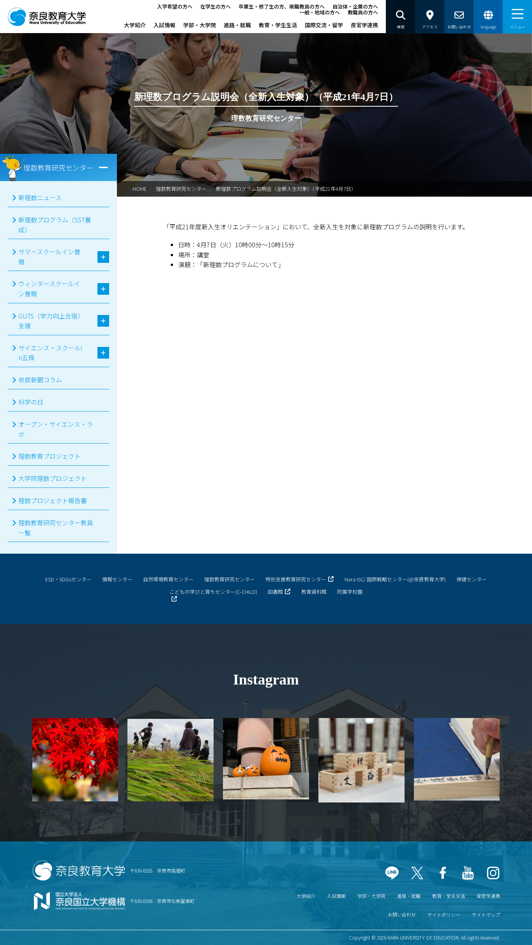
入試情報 (164, 25)
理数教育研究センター (181, 188)
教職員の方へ (363, 12)
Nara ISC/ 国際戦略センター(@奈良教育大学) (395, 579)
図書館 (275, 591)
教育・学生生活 (278, 25)
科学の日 (30, 402)
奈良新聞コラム (40, 379)
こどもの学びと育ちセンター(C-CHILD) (213, 591)
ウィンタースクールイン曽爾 (49, 288)
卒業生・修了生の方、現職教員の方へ (282, 6)
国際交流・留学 (324, 25)
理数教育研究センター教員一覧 (55, 527)
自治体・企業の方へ (355, 6)
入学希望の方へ (175, 6)
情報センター (117, 579)
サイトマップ (486, 914)
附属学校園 (349, 591)
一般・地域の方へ (319, 12)
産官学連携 (364, 25)
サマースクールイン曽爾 (49, 256)
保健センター (471, 579)
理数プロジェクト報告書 (52, 500)
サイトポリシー (444, 914)
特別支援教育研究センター (295, 579)
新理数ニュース (40, 197)
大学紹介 (135, 25)
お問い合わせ (402, 914)
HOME (140, 188)
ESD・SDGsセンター (68, 579)
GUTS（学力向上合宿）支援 (49, 321)
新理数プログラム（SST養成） (54, 224)
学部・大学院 (199, 25)
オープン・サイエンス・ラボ (55, 429)
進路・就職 (237, 25)
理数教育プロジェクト (49, 456)
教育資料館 (314, 591)
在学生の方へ (215, 6)
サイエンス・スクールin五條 (50, 353)
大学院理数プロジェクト (52, 478)
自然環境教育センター (168, 579)
